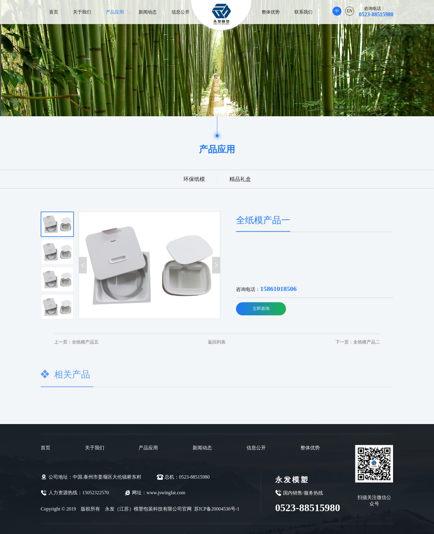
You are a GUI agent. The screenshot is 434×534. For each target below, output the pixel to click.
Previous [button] (83, 266)
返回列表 (217, 342)
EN (350, 11)
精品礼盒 (239, 179)
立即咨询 (261, 309)
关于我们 (82, 12)
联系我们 (303, 12)
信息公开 (180, 12)
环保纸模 (194, 179)
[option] (149, 266)
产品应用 (115, 12)
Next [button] (216, 266)
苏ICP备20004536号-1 (216, 508)
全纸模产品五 (88, 342)
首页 (53, 12)
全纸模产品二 (345, 342)
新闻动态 (148, 12)
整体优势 (271, 12)
